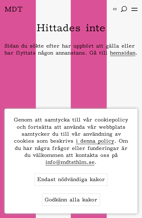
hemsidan (122, 53)
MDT (14, 9)
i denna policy (95, 141)
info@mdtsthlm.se (70, 162)
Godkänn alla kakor (71, 200)
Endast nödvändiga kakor (71, 179)
